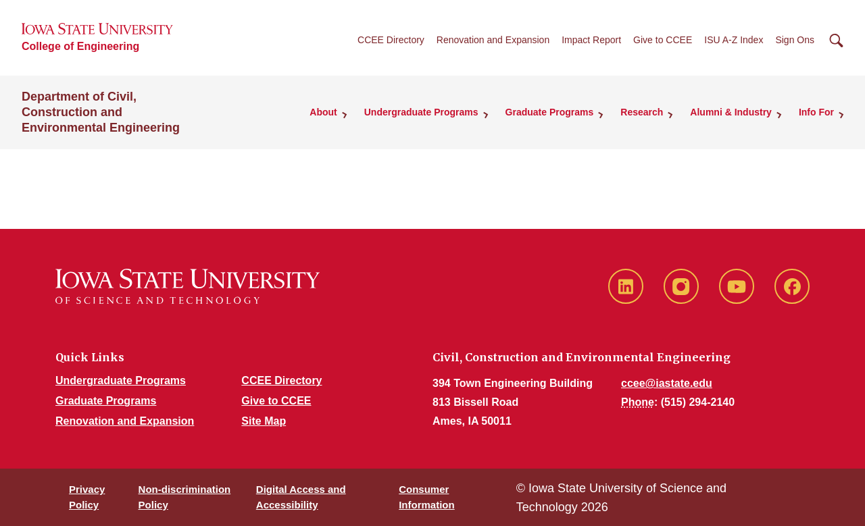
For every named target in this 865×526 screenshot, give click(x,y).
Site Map (263, 421)
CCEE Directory (390, 39)
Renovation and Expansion (493, 39)
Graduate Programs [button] (549, 112)
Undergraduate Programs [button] (421, 112)
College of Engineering (80, 46)
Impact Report (591, 39)
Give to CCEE (662, 39)
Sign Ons (794, 39)
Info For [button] (816, 112)
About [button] (323, 112)
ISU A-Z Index (733, 39)
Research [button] (641, 112)
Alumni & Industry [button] (731, 112)
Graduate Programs (105, 400)
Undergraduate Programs (120, 380)
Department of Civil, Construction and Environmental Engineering (101, 112)
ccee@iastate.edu (666, 383)
